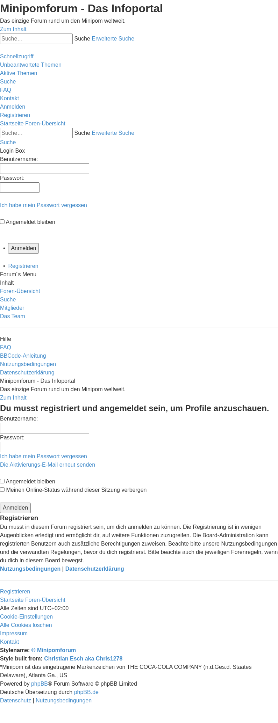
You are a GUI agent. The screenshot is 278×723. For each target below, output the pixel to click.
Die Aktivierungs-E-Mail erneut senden (47, 465)
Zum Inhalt (13, 29)
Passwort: (12, 437)
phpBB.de (86, 692)
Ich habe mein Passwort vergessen (43, 205)
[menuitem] (31, 65)
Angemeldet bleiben (30, 222)
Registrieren (23, 266)
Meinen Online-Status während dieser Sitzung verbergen (73, 490)
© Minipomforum (53, 650)
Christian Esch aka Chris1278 (83, 659)
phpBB (39, 684)
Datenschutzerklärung (94, 569)
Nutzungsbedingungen (30, 569)
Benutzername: (19, 419)
